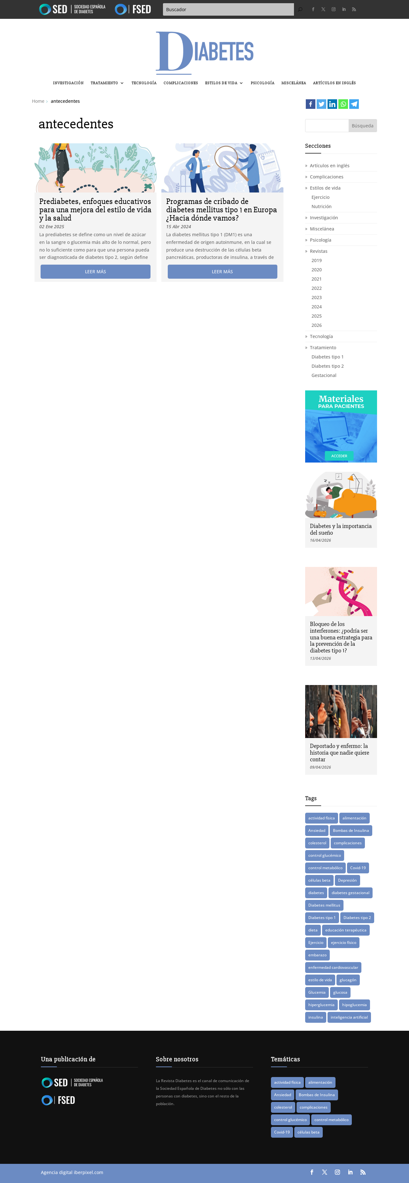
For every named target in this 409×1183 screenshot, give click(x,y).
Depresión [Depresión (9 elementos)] (347, 880)
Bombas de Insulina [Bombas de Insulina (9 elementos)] (351, 830)
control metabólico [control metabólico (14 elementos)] (325, 867)
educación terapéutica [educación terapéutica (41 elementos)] (346, 930)
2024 (317, 307)
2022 (317, 288)
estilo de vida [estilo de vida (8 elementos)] (320, 980)
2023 (317, 297)
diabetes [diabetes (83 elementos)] (316, 892)
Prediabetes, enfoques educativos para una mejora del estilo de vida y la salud (95, 209)
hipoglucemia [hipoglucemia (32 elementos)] (354, 1004)
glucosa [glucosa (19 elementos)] (340, 992)
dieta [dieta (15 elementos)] (313, 930)
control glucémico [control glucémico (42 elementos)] (324, 855)
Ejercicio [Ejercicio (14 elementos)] (315, 942)
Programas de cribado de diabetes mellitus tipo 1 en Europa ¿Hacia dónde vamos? (221, 209)
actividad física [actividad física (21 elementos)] (321, 818)
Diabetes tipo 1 (328, 357)
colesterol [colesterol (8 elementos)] (317, 843)
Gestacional (324, 375)
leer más (95, 271)
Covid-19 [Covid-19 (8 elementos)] (358, 867)
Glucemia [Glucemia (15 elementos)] (317, 992)
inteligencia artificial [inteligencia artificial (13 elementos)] (349, 1017)
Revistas (319, 251)
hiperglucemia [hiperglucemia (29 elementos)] (321, 1004)
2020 (317, 270)
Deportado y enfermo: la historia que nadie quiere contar (339, 752)
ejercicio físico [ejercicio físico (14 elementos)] (343, 942)
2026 (317, 325)
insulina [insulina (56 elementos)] (315, 1017)
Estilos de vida (221, 83)
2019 (317, 260)
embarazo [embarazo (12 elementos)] (317, 955)
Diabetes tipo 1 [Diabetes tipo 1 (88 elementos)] (322, 917)
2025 (317, 316)
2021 (317, 279)
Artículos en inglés (334, 83)
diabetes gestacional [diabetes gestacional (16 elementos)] (350, 892)
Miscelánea (294, 83)
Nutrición (322, 206)
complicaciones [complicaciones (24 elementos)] (348, 843)
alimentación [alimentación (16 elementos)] (355, 818)
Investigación (68, 83)
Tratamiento (104, 83)
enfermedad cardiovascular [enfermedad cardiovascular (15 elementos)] (333, 967)
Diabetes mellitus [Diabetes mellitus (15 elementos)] (324, 905)
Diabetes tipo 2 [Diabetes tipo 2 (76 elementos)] (357, 917)
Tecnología (144, 83)
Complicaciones (181, 83)
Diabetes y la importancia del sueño (341, 529)
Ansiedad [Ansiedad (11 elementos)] (316, 830)
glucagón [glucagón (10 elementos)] (348, 980)
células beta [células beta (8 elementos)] (319, 880)
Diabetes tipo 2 (328, 366)
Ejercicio (320, 197)
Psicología (262, 83)
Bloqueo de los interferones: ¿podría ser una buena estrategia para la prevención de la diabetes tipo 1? (341, 637)
